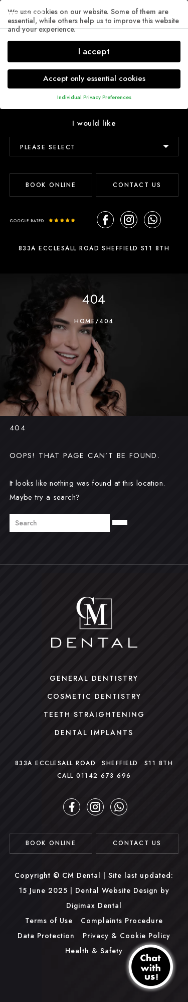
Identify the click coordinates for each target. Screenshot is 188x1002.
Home (84, 321)
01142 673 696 (103, 775)
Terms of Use (49, 921)
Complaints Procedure (122, 921)
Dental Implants (94, 732)
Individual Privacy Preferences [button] (94, 97)
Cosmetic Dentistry (94, 696)
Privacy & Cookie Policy (126, 936)
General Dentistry (94, 678)
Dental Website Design (116, 890)
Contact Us (137, 185)
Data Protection (46, 936)
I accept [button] (94, 51)
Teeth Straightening (94, 714)
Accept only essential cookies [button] (94, 78)
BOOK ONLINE (51, 185)
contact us (137, 843)
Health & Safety (94, 951)
